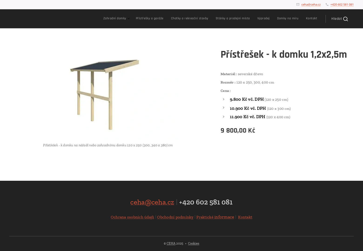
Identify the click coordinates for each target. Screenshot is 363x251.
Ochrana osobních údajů (132, 216)
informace (215, 216)
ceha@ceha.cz (311, 4)
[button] (340, 19)
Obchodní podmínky (175, 216)
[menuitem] (266, 19)
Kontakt (245, 216)
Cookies (193, 243)
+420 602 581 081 (342, 4)
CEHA (171, 243)
